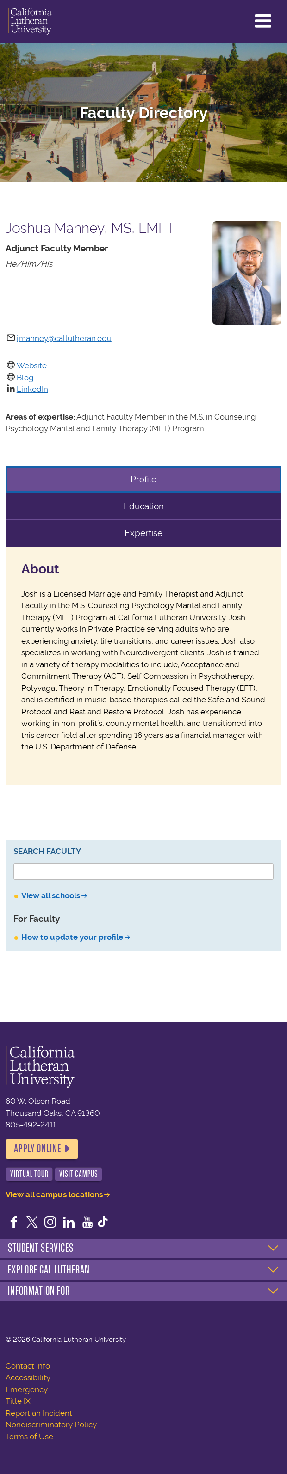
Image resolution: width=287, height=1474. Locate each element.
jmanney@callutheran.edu (64, 338)
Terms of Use (29, 1436)
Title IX (18, 1401)
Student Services (41, 1248)
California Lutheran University (30, 22)
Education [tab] (144, 506)
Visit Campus (78, 1174)
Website (32, 365)
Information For (39, 1291)
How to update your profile (72, 937)
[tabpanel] (143, 666)
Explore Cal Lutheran (49, 1269)
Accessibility (28, 1377)
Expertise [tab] (143, 533)
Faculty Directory (144, 113)
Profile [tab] (143, 479)
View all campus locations (54, 1194)
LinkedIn (32, 389)
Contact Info (28, 1365)
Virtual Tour (29, 1174)
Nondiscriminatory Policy (51, 1424)
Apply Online (37, 1148)
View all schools (50, 895)
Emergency (27, 1389)
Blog (25, 377)
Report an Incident (39, 1413)
